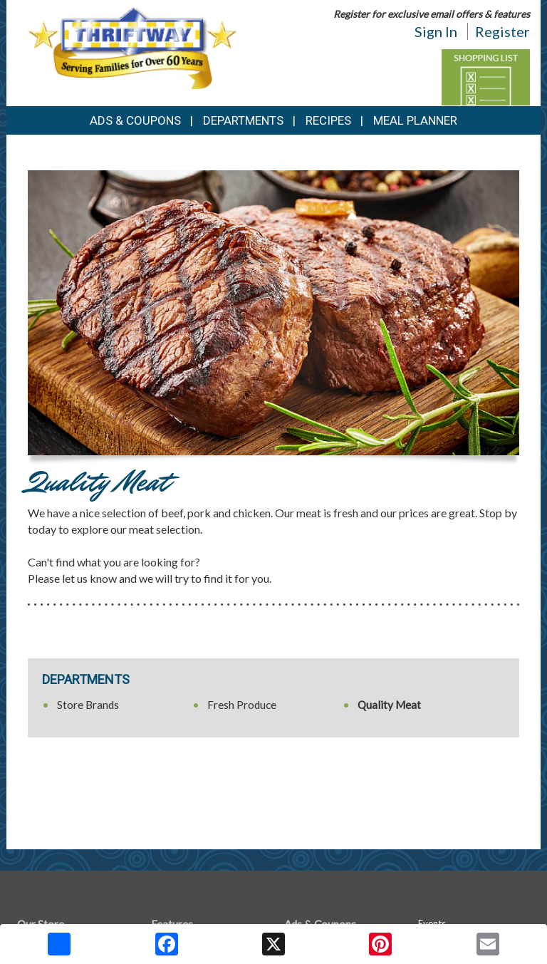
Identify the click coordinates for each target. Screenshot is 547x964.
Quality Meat (389, 704)
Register (502, 31)
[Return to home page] (132, 47)
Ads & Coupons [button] (135, 120)
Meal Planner (415, 120)
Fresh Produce (241, 704)
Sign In (436, 31)
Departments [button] (243, 120)
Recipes (328, 120)
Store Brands (88, 704)
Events (432, 923)
